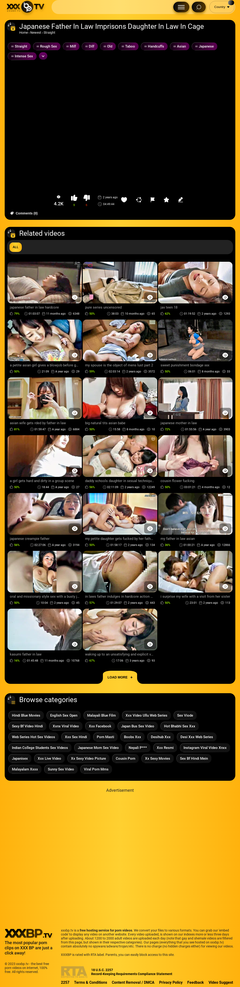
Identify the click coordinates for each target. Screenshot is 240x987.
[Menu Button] (181, 7)
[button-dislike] (86, 201)
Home (23, 32)
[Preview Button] (75, 297)
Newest (35, 32)
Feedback (195, 982)
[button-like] (74, 201)
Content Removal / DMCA (133, 982)
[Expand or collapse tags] (43, 56)
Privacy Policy (171, 982)
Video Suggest (221, 982)
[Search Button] (198, 7)
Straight (49, 32)
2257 (65, 982)
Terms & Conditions (90, 982)
